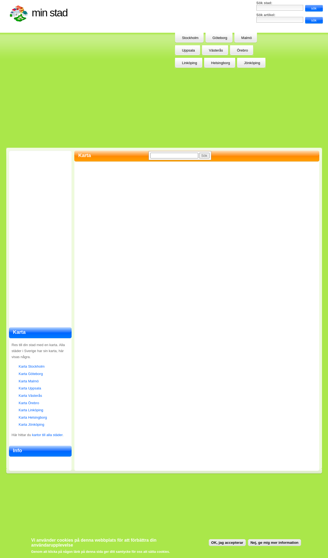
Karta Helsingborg (33, 417)
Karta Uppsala (30, 388)
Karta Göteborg (31, 374)
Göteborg (220, 38)
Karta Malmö (29, 381)
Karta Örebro (29, 403)
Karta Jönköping (31, 424)
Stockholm (190, 38)
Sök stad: (264, 3)
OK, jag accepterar (227, 543)
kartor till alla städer (47, 435)
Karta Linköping (31, 410)
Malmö (246, 38)
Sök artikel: (265, 15)
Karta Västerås (30, 396)
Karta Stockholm (32, 366)
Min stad (50, 13)
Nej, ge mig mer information (274, 543)
